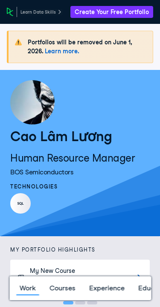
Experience (106, 288)
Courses (62, 288)
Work (27, 288)
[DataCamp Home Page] (10, 12)
